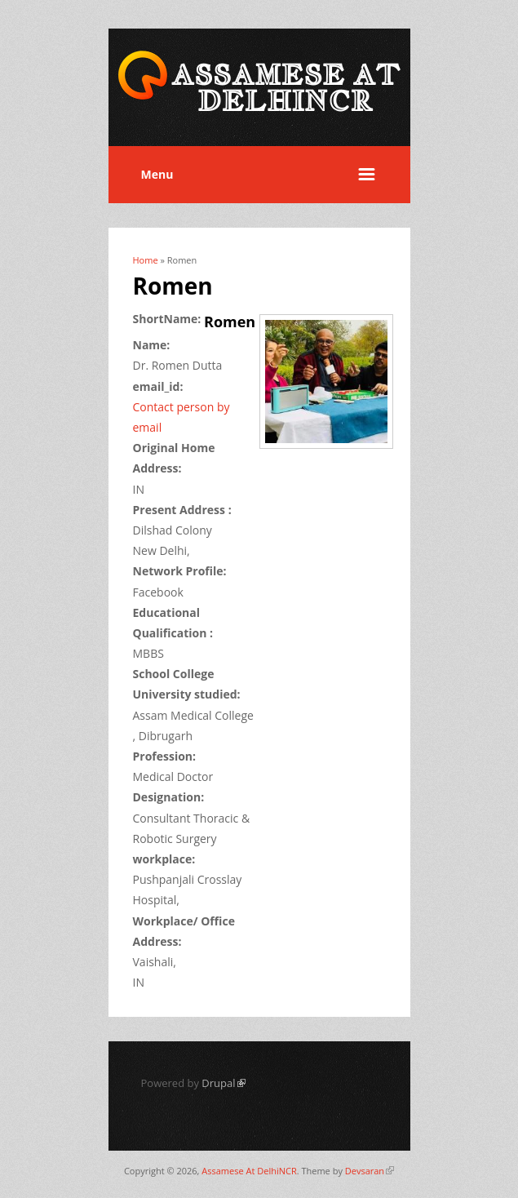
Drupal (223, 1083)
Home (145, 260)
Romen (229, 321)
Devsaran (369, 1171)
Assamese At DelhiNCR (248, 1171)
